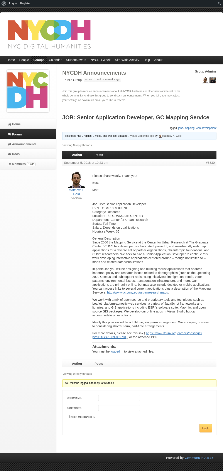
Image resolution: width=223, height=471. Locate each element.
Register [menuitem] (25, 3)
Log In (205, 428)
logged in (116, 351)
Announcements (24, 144)
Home (16, 124)
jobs (180, 128)
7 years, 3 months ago (141, 135)
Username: (74, 398)
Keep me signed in (83, 417)
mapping (189, 128)
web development (206, 128)
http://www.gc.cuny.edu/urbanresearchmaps (137, 292)
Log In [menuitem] (13, 3)
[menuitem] (4, 3)
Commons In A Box (198, 457)
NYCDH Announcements (94, 73)
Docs (16, 154)
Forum (17, 134)
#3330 (210, 162)
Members (23, 164)
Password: (74, 408)
